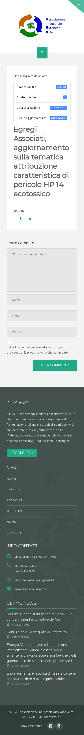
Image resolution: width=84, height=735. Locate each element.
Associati (15, 500)
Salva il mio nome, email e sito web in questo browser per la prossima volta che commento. (38, 349)
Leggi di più (22, 453)
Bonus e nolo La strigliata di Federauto (37, 632)
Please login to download (30, 76)
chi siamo (15, 489)
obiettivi (14, 511)
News (11, 521)
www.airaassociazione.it (31, 589)
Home (11, 478)
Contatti (14, 532)
